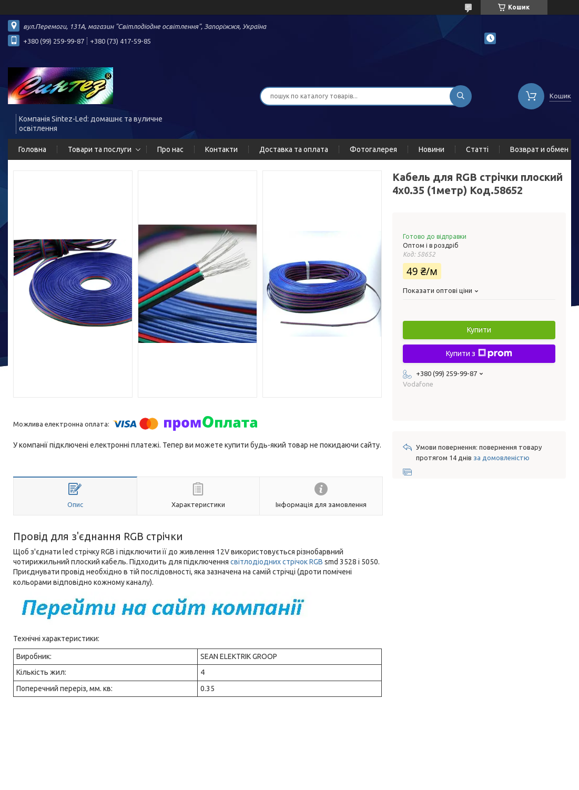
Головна (32, 149)
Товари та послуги (99, 149)
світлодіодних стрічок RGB (276, 562)
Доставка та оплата (293, 149)
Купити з (479, 353)
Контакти (221, 149)
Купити (479, 330)
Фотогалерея (373, 149)
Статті (477, 149)
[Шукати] (461, 96)
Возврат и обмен (539, 149)
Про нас (170, 149)
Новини (431, 149)
